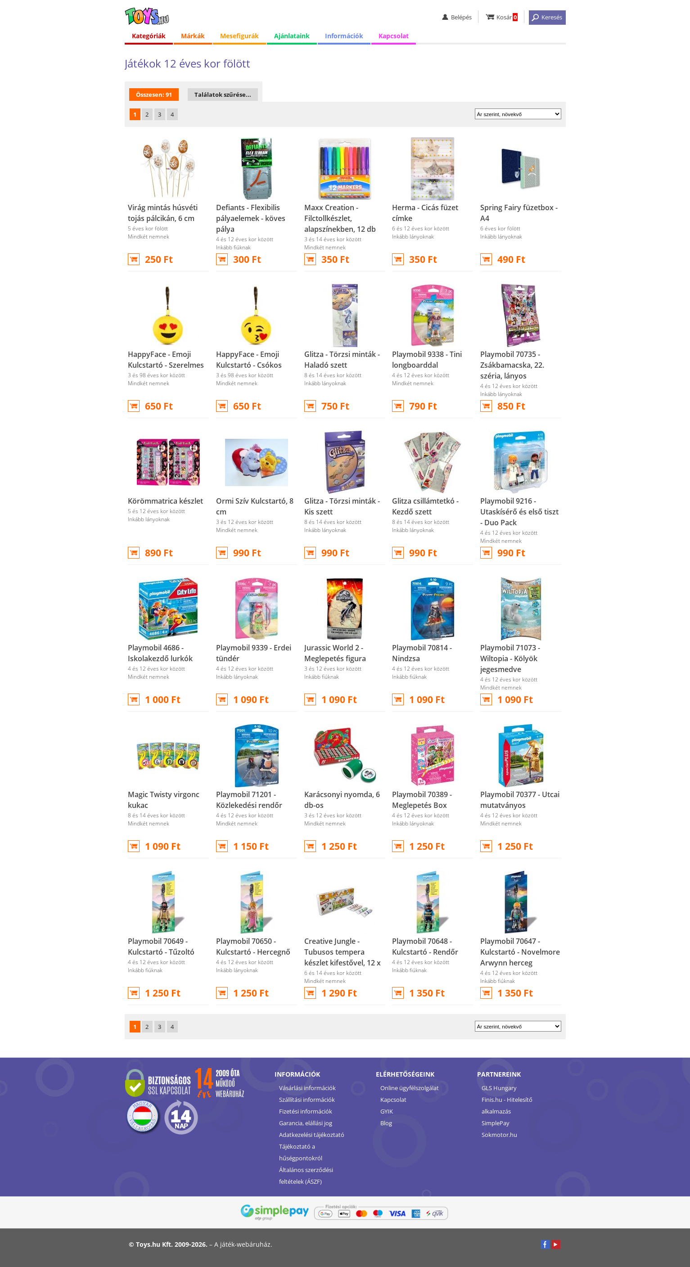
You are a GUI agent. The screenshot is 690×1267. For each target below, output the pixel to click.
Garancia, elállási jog (305, 1123)
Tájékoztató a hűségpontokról (300, 1152)
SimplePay (496, 1123)
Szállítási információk (307, 1100)
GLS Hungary (499, 1088)
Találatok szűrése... (222, 94)
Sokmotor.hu (499, 1135)
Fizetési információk (305, 1111)
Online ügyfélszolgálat (409, 1088)
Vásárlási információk (307, 1088)
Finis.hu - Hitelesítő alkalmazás (507, 1105)
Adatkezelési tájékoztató (311, 1135)
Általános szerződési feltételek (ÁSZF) (306, 1176)
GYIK (386, 1111)
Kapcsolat (394, 36)
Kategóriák (149, 36)
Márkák (193, 36)
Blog (386, 1123)
